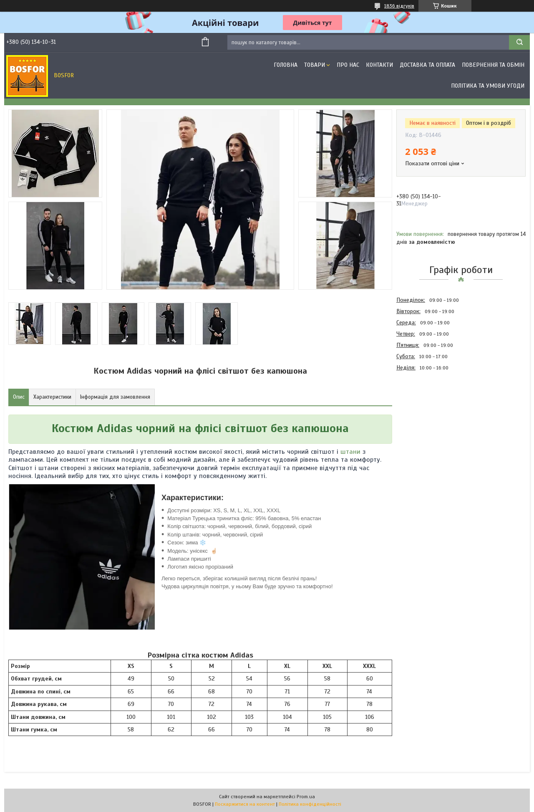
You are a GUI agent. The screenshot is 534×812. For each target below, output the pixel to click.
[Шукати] (519, 42)
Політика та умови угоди (487, 85)
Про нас (348, 64)
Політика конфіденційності (310, 804)
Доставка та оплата (427, 64)
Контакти (379, 64)
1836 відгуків (399, 6)
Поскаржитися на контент (245, 804)
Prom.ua (306, 796)
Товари (314, 64)
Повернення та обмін (493, 64)
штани (350, 452)
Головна (285, 64)
